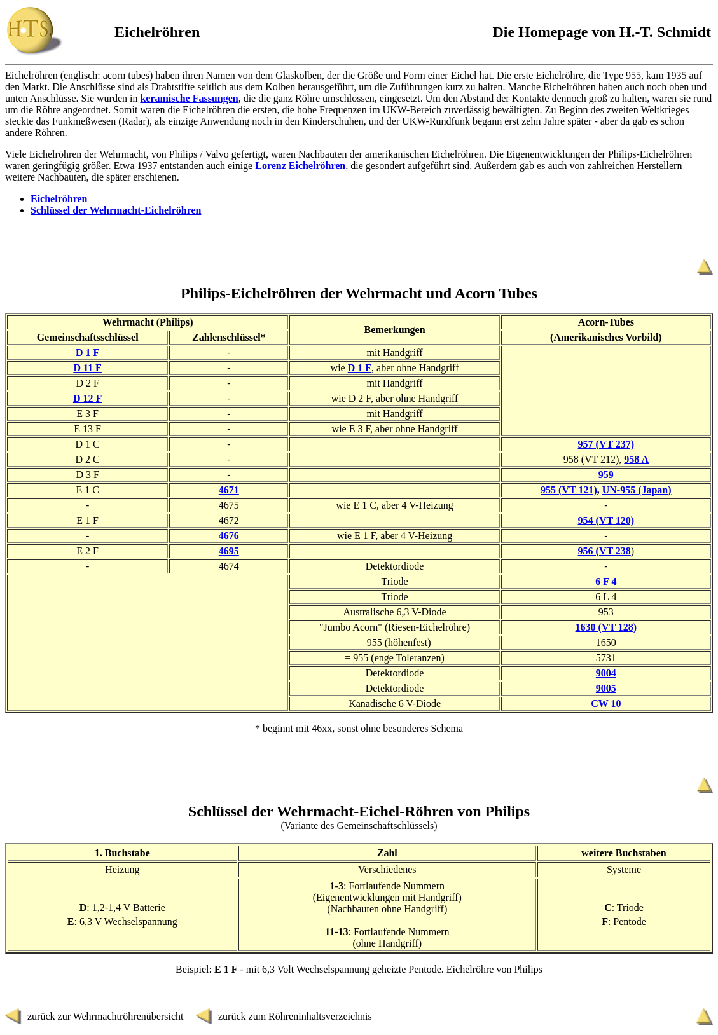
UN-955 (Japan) (637, 489)
